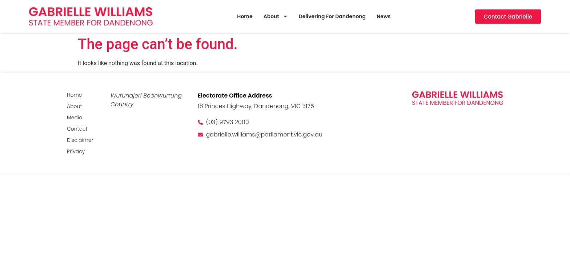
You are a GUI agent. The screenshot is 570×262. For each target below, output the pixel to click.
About (276, 16)
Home (244, 16)
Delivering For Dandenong (332, 16)
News (383, 16)
